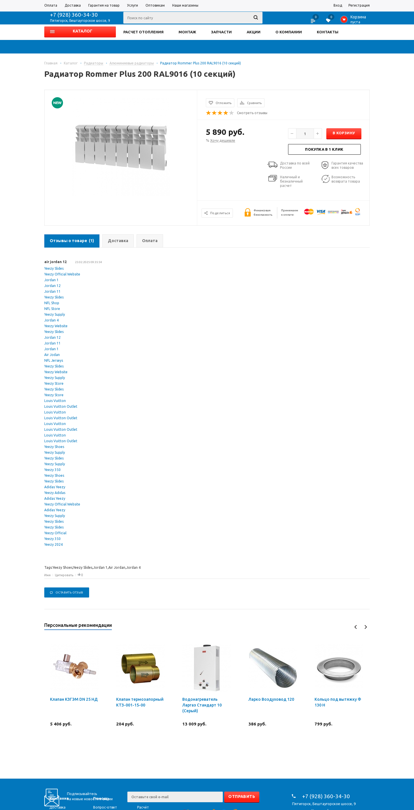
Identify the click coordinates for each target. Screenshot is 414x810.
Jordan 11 (52, 291)
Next (365, 627)
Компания (59, 798)
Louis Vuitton (55, 401)
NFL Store (52, 309)
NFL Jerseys (53, 360)
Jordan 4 (51, 320)
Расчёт (143, 807)
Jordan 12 (52, 286)
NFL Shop (51, 303)
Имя (47, 575)
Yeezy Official (55, 533)
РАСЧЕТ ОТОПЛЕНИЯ (143, 32)
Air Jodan (52, 355)
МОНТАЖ (187, 32)
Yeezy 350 (52, 470)
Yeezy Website (56, 326)
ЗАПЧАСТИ (221, 32)
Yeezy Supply (54, 314)
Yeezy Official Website (62, 274)
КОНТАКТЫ (327, 32)
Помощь (101, 798)
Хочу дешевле (222, 140)
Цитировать (64, 575)
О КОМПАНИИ (288, 32)
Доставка (57, 807)
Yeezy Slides (54, 268)
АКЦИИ (253, 32)
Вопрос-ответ (105, 807)
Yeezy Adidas (54, 493)
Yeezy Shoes (54, 447)
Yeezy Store (54, 383)
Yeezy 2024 (53, 544)
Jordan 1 (51, 280)
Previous (356, 627)
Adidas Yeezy (54, 487)
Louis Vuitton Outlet (60, 406)
